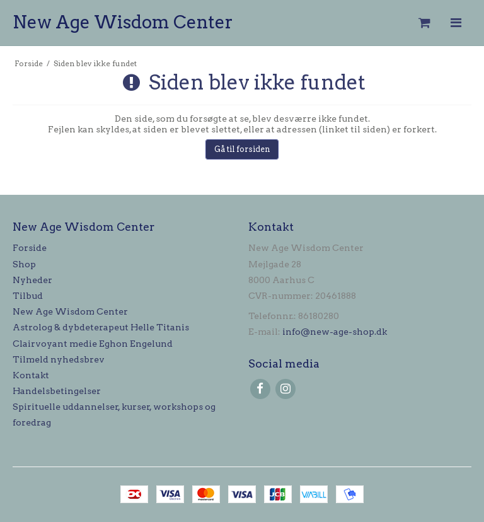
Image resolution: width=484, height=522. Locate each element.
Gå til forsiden (242, 149)
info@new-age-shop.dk (334, 332)
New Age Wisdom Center (123, 22)
